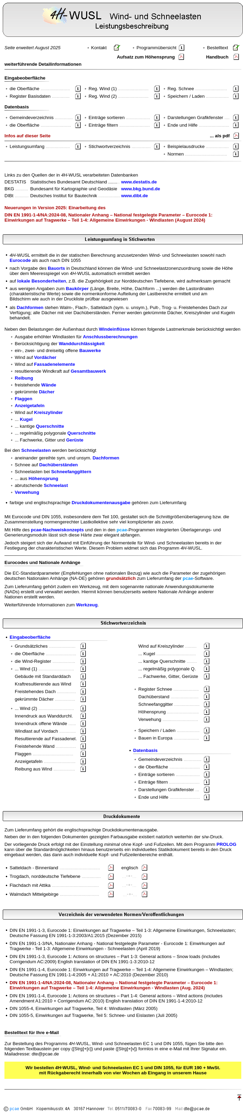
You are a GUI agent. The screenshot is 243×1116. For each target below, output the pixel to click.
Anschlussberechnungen (110, 336)
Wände (48, 384)
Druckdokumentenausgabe (101, 502)
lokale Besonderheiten (41, 281)
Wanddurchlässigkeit (82, 343)
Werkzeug (87, 604)
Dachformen (30, 307)
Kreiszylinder (48, 412)
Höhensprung (43, 478)
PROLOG (226, 844)
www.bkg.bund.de (140, 188)
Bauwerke (90, 350)
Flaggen (23, 398)
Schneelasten (36, 450)
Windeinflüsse (114, 329)
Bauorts (56, 268)
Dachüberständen (58, 464)
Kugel (26, 419)
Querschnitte (50, 426)
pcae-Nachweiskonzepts (57, 529)
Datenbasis (145, 750)
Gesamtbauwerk (88, 371)
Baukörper (77, 288)
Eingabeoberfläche (30, 637)
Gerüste (74, 440)
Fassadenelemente (54, 364)
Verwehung (27, 492)
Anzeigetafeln (30, 405)
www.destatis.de (139, 181)
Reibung (24, 378)
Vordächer (45, 357)
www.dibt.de (134, 195)
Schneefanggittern (71, 471)
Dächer (46, 391)
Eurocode (20, 260)
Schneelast (56, 485)
